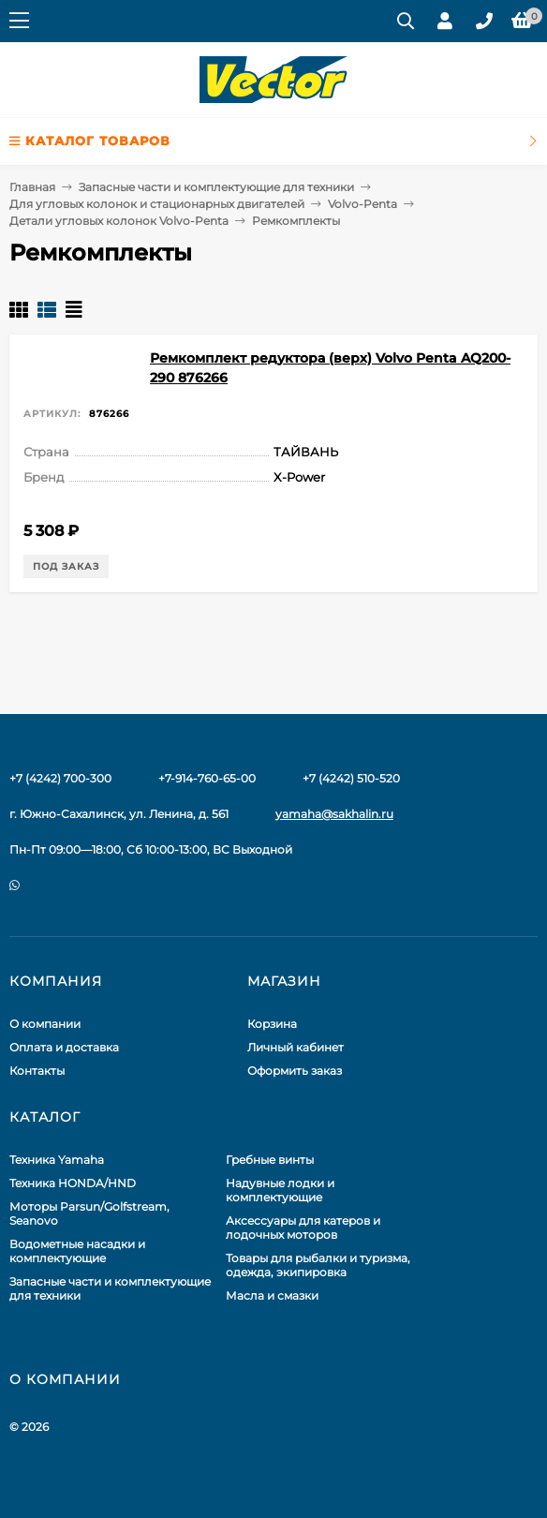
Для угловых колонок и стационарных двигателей (156, 204)
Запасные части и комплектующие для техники (216, 187)
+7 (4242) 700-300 (60, 778)
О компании (45, 1024)
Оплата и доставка (64, 1047)
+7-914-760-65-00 (207, 778)
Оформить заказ (294, 1071)
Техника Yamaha (56, 1160)
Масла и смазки (272, 1295)
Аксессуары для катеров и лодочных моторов (303, 1227)
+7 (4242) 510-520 (351, 778)
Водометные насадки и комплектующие (77, 1251)
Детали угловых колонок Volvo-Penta (119, 221)
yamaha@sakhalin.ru (334, 814)
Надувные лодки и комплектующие (280, 1190)
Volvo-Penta (362, 204)
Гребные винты (270, 1160)
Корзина (272, 1024)
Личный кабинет (295, 1047)
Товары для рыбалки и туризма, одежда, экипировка (318, 1265)
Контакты (37, 1071)
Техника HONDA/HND (72, 1183)
